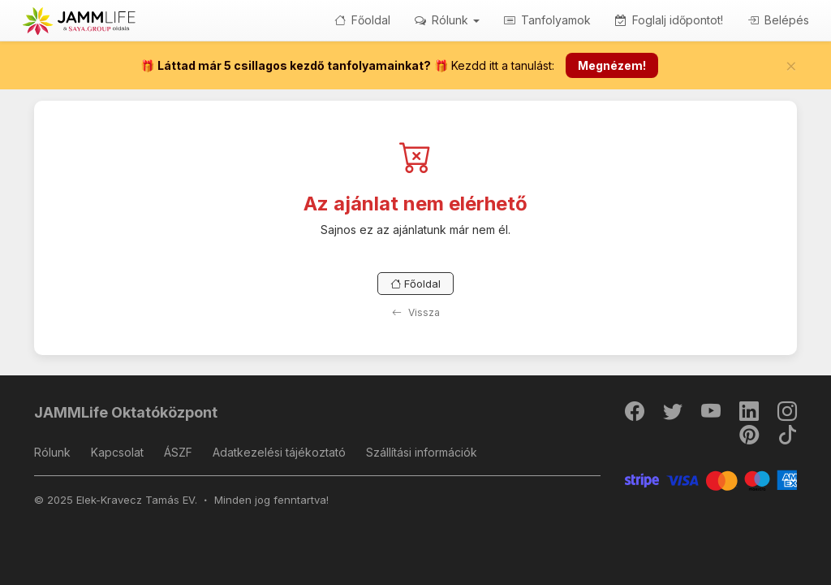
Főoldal (362, 20)
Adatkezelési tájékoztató (279, 452)
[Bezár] (791, 66)
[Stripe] (711, 480)
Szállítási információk (421, 452)
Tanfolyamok (547, 20)
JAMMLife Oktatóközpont (125, 412)
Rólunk (52, 452)
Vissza (416, 312)
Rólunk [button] (447, 20)
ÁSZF (178, 452)
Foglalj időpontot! (669, 20)
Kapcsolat (117, 452)
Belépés (778, 20)
